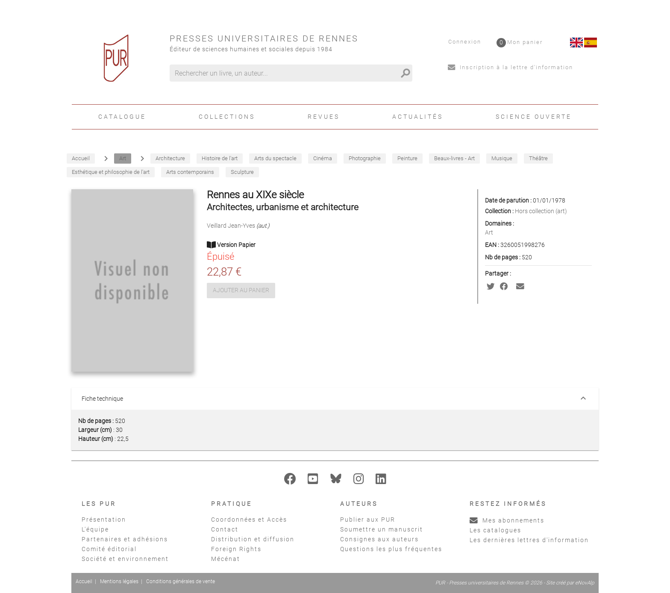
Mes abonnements (507, 520)
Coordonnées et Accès (249, 519)
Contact (224, 529)
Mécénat (225, 558)
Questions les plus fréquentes (391, 549)
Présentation (104, 519)
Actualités (417, 116)
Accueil (84, 581)
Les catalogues (495, 530)
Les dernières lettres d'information (529, 540)
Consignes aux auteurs (379, 539)
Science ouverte (534, 116)
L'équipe (95, 529)
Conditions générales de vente (180, 581)
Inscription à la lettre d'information (510, 67)
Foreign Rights (236, 549)
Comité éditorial (109, 549)
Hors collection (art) (541, 211)
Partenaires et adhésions (125, 539)
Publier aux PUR (367, 519)
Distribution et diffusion (252, 539)
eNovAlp (584, 583)
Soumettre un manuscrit (381, 529)
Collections (227, 116)
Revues (324, 116)
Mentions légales (119, 581)
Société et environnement (125, 558)
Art (489, 232)
